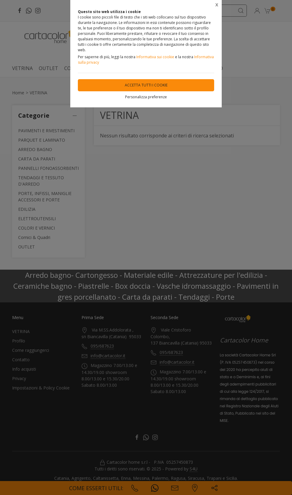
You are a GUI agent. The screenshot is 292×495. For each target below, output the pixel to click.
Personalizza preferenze (146, 96)
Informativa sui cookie (155, 56)
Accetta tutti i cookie (146, 85)
